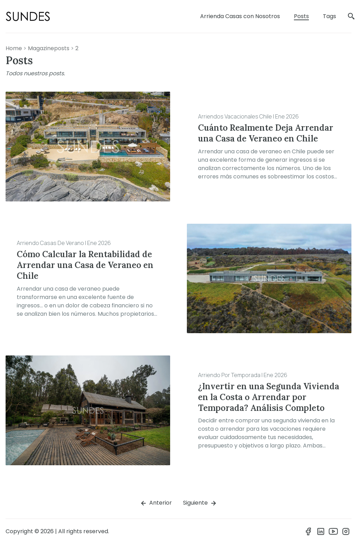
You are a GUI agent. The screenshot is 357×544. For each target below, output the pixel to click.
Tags (329, 16)
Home (14, 48)
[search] (351, 16)
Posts (301, 16)
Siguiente (200, 503)
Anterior (155, 503)
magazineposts (48, 48)
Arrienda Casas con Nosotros (240, 16)
